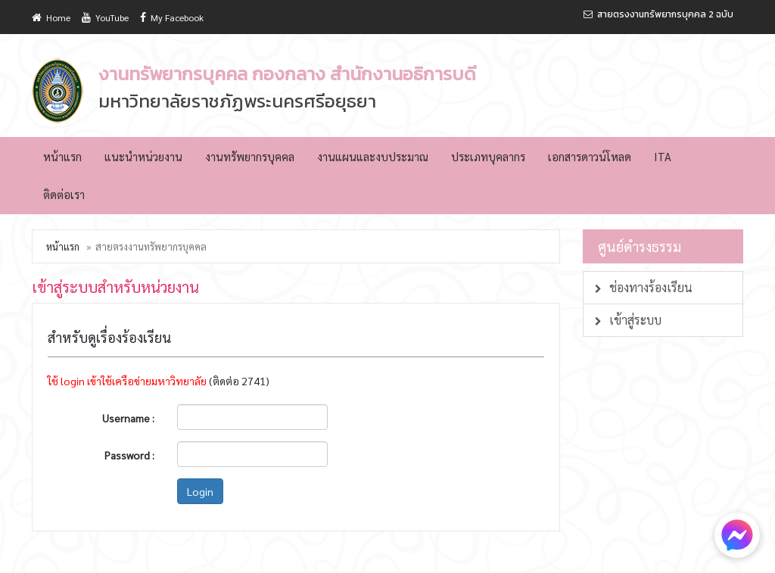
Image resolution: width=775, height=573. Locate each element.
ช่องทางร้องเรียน (644, 287)
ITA (662, 156)
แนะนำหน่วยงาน (143, 156)
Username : (128, 418)
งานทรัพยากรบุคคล (249, 156)
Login (200, 491)
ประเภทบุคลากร (488, 156)
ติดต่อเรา (64, 194)
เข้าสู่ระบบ (628, 320)
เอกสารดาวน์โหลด (589, 156)
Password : (129, 455)
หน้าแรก (62, 156)
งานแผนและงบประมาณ (372, 156)
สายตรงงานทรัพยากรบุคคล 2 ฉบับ (658, 14)
